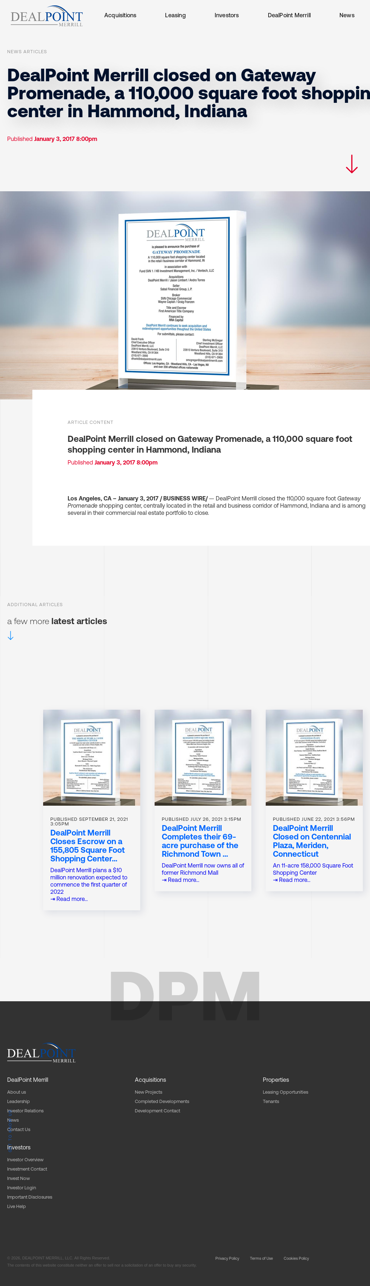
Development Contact (157, 1111)
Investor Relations (25, 1111)
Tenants (271, 1101)
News (347, 16)
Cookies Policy (296, 1259)
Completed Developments (162, 1101)
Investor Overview (25, 1160)
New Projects (148, 1092)
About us (16, 1092)
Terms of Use (261, 1259)
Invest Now (18, 1178)
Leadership (18, 1101)
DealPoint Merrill (289, 16)
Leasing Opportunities (285, 1092)
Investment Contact (27, 1169)
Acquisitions (120, 16)
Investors (227, 16)
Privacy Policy (227, 1259)
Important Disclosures (29, 1197)
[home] (47, 15)
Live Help (16, 1206)
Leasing (175, 16)
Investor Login (21, 1188)
